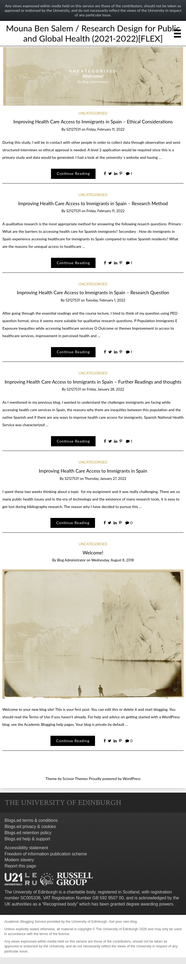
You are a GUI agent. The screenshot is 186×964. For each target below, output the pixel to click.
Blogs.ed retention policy (28, 832)
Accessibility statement (26, 847)
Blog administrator (95, 82)
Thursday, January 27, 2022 (105, 478)
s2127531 (73, 129)
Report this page (20, 866)
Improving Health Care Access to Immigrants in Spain (93, 471)
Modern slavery (19, 860)
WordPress (132, 778)
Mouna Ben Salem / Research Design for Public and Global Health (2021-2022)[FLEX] (93, 33)
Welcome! (93, 76)
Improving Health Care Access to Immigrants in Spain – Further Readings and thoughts (93, 382)
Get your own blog (123, 921)
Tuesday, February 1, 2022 (105, 300)
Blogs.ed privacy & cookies (30, 826)
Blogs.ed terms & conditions (31, 820)
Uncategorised (93, 71)
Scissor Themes (75, 778)
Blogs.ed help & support (27, 839)
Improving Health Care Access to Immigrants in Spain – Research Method (93, 203)
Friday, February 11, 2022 (105, 129)
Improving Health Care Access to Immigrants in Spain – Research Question (93, 292)
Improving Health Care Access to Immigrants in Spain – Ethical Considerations (93, 121)
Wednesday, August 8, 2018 (112, 560)
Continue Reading (73, 173)
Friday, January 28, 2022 (105, 389)
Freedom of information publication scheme (46, 854)
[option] (93, 76)
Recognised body (60, 904)
